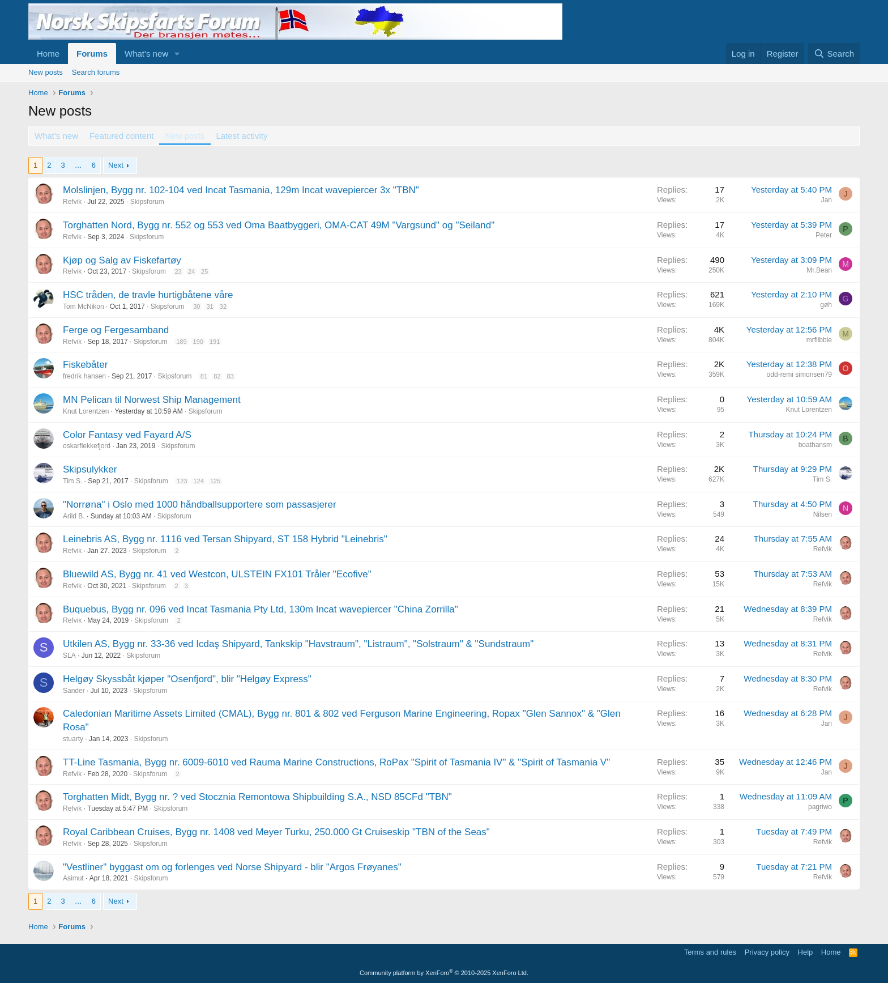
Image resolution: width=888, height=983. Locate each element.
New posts (45, 72)
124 (198, 481)
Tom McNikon (83, 306)
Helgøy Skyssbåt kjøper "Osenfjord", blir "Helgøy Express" (187, 679)
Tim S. (72, 481)
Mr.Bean (819, 270)
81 (203, 376)
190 (198, 341)
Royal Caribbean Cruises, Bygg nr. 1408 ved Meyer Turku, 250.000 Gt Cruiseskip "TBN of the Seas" (276, 832)
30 (196, 306)
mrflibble (819, 340)
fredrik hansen (84, 376)
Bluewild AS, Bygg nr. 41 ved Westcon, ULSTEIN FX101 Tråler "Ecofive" (217, 574)
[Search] (834, 53)
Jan (826, 200)
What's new (146, 53)
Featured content (121, 136)
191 (215, 341)
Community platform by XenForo (444, 972)
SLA (69, 655)
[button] (177, 53)
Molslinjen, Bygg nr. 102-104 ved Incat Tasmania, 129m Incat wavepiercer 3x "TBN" (241, 190)
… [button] (78, 165)
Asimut (73, 878)
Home (48, 53)
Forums (92, 53)
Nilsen (822, 514)
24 (191, 271)
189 (181, 341)
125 (215, 481)
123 (182, 481)
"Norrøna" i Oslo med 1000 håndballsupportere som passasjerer (199, 504)
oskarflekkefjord (86, 446)
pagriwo (820, 807)
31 (209, 306)
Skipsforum (147, 202)
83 (230, 376)
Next (115, 165)
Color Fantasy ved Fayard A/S (127, 434)
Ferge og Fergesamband (116, 330)
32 (223, 306)
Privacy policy (767, 952)
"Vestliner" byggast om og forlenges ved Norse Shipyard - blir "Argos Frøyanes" (232, 867)
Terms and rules (710, 952)
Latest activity (242, 136)
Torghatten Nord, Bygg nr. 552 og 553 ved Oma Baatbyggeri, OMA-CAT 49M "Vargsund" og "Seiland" (278, 225)
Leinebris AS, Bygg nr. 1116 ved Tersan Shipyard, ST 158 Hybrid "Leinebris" (225, 539)
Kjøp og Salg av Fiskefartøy (122, 260)
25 (204, 271)
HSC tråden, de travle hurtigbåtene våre (148, 295)
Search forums (96, 72)
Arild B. (74, 516)
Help (805, 952)
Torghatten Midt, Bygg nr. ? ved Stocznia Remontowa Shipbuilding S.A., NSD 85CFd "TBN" (257, 796)
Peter (824, 235)
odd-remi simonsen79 (799, 374)
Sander (74, 691)
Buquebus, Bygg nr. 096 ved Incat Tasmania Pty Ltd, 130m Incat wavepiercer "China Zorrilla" (260, 609)
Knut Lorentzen (86, 411)
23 (177, 271)
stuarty (73, 739)
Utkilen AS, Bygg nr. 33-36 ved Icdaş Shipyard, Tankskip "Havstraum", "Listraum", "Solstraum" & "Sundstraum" (298, 644)
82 (217, 376)
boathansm (815, 445)
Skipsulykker (90, 469)
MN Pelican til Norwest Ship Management (152, 399)
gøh (826, 305)
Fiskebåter (85, 364)
